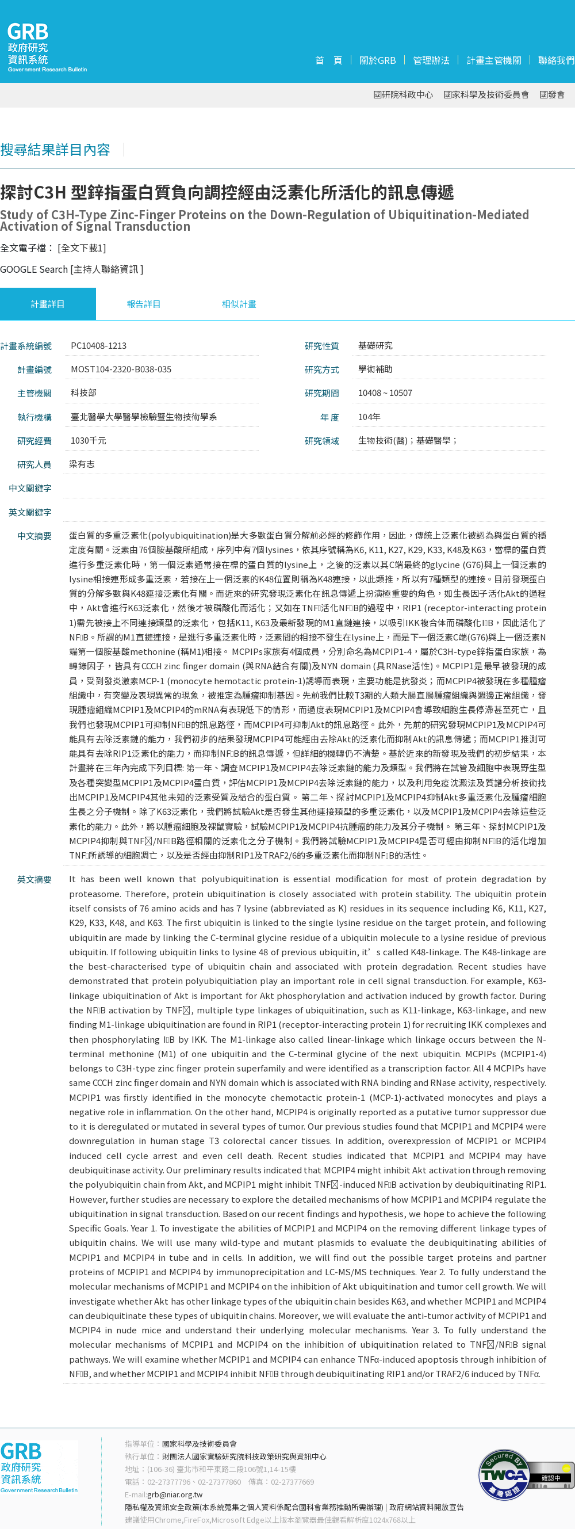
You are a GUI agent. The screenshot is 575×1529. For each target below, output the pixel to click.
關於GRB (377, 59)
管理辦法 (431, 59)
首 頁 (329, 59)
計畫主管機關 (494, 59)
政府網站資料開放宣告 (426, 1506)
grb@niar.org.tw (174, 1494)
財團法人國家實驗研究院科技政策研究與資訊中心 (244, 1456)
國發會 (552, 94)
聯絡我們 (556, 59)
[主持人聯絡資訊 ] (107, 269)
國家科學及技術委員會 (486, 94)
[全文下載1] (81, 247)
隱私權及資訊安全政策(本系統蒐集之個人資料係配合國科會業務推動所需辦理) (254, 1506)
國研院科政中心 (403, 94)
